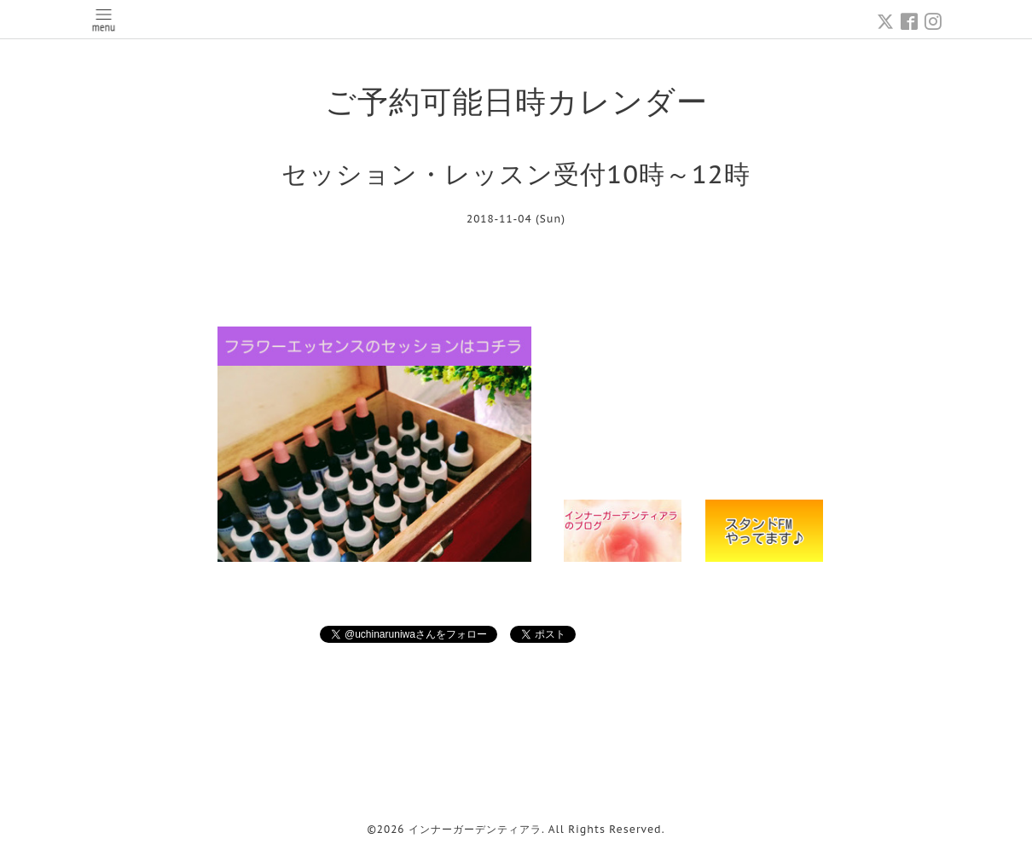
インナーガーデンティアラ (475, 829)
